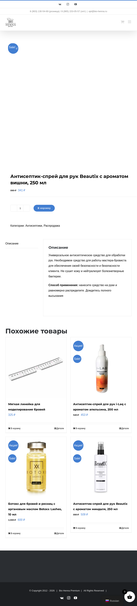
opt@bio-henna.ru (97, 11)
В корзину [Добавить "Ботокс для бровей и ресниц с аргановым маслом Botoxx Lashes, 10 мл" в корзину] (16, 533)
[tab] (21, 243)
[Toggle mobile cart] (122, 22)
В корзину (44, 208)
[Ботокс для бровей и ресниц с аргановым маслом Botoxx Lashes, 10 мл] (36, 467)
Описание (12, 243)
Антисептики (33, 225)
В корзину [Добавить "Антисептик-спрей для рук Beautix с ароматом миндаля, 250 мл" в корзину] (80, 528)
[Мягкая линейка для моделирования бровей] (36, 367)
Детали (60, 428)
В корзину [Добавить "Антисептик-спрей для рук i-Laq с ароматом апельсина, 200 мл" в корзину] (80, 428)
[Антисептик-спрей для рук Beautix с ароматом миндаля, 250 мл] (100, 467)
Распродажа (52, 225)
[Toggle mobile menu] (130, 22)
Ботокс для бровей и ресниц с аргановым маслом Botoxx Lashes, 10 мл (35, 509)
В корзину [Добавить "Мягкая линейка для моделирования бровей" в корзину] (16, 428)
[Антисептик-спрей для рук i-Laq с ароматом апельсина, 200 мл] (100, 367)
